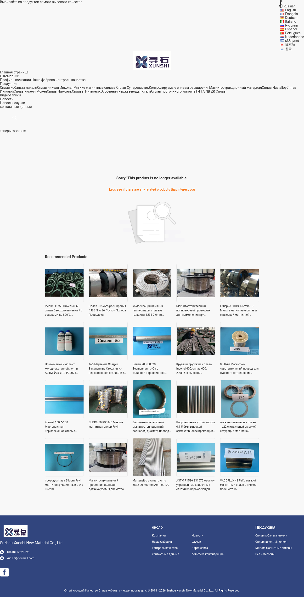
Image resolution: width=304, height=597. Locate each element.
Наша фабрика (43, 80)
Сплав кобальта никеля (18, 87)
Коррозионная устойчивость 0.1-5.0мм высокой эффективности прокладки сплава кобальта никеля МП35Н (195, 427)
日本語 (290, 44)
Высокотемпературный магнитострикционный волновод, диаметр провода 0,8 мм (152, 427)
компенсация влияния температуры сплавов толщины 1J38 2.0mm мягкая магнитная (148, 310)
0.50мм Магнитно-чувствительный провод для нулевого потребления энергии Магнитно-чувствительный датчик (239, 369)
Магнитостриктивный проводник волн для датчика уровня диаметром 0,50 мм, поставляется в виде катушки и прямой (107, 485)
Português (292, 33)
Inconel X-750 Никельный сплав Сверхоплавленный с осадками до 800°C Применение (64, 310)
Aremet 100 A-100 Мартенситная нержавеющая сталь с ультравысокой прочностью (64, 427)
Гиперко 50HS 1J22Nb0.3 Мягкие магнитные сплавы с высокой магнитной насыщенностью (238, 310)
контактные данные (165, 554)
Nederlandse (294, 37)
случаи (19, 103)
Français (291, 14)
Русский (291, 25)
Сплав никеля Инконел (55, 87)
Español (291, 29)
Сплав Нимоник (59, 91)
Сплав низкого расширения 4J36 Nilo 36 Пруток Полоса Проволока (107, 310)
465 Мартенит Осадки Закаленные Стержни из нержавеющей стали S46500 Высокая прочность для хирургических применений (108, 369)
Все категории (265, 554)
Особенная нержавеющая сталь (126, 91)
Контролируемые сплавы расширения (179, 87)
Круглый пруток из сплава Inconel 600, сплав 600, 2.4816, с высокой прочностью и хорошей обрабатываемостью (194, 369)
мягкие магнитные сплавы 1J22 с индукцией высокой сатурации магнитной (238, 427)
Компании (159, 535)
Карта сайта (200, 548)
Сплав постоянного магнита (173, 91)
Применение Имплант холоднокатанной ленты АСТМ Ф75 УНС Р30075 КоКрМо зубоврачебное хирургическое (61, 369)
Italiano (290, 21)
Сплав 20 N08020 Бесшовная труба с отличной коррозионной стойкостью (149, 369)
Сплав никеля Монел (30, 91)
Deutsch (291, 18)
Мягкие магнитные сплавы (94, 87)
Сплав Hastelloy (274, 87)
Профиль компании (15, 80)
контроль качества (70, 80)
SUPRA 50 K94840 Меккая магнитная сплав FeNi (106, 424)
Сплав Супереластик (132, 87)
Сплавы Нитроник (86, 91)
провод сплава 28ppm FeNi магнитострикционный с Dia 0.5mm (64, 485)
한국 (288, 49)
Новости (6, 103)
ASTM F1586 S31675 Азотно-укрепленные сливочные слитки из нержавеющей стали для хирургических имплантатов (195, 485)
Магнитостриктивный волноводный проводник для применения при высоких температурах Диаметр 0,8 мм (193, 310)
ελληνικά (292, 41)
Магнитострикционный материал (235, 87)
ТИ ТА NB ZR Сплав (211, 91)
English (290, 10)
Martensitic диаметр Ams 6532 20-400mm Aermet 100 (151, 482)
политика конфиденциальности (208, 554)
